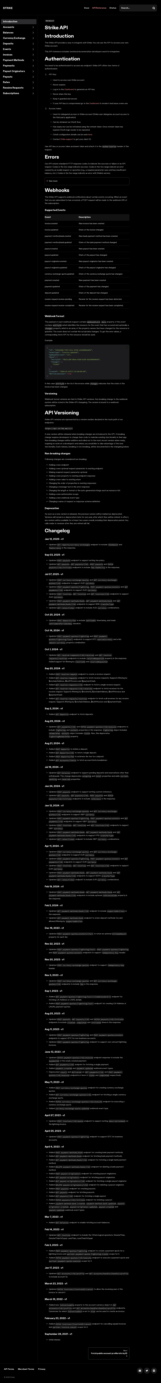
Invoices (7, 54)
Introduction (10, 21)
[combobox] (138, 8)
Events (7, 49)
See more (53, 181)
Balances (8, 32)
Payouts (7, 76)
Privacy (41, 1369)
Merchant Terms (26, 1369)
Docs (86, 8)
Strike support (67, 139)
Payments (9, 65)
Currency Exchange (14, 38)
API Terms (9, 1369)
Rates (6, 82)
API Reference (99, 8)
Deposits (8, 43)
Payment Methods (13, 60)
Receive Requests (13, 87)
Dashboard (69, 89)
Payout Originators (14, 71)
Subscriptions (11, 93)
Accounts (8, 27)
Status (112, 8)
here (90, 134)
